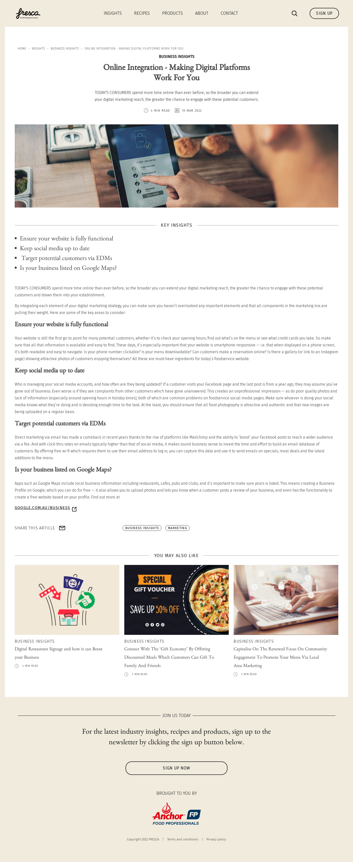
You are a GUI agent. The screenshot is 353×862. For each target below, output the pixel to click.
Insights (113, 13)
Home (22, 48)
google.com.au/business (42, 507)
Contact (229, 13)
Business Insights (65, 48)
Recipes (142, 13)
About (201, 13)
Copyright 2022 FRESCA (143, 839)
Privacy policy (216, 839)
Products (172, 13)
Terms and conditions (182, 839)
